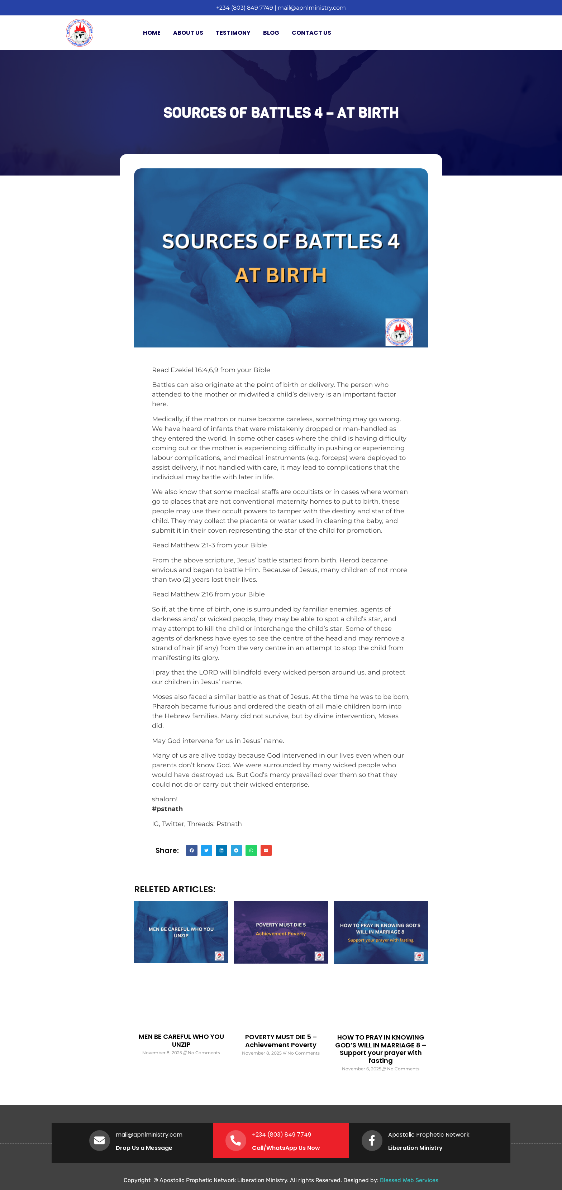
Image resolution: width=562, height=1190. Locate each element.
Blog (271, 33)
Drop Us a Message (144, 1148)
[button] (191, 850)
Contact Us (311, 33)
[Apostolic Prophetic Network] (372, 1140)
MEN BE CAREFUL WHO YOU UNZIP (181, 1040)
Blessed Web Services (409, 1180)
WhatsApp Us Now (294, 1148)
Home (152, 33)
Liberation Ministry (416, 1148)
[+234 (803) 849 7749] (236, 1140)
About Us (188, 33)
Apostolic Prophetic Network (429, 1135)
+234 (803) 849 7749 (244, 7)
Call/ (260, 1148)
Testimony (233, 33)
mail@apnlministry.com (312, 7)
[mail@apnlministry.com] (100, 1140)
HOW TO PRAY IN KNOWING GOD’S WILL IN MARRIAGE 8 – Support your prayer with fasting (380, 1049)
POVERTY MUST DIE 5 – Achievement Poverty (281, 1040)
